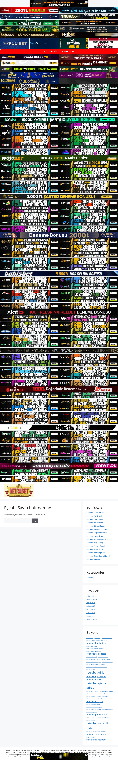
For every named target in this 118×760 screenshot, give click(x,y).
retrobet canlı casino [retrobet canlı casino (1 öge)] (103, 657)
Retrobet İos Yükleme (94, 522)
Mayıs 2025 (90, 603)
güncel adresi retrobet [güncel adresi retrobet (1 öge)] (106, 638)
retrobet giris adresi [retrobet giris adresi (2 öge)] (96, 676)
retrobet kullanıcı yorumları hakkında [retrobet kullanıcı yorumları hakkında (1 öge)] (95, 698)
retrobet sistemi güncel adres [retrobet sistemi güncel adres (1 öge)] (93, 717)
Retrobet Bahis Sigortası (95, 552)
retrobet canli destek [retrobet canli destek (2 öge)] (96, 653)
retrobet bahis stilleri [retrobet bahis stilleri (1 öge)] (91, 646)
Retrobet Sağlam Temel (95, 546)
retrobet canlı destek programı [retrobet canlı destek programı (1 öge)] (93, 662)
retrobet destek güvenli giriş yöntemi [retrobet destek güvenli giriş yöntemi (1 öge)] (95, 664)
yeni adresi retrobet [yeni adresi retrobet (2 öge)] (96, 739)
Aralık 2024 (90, 613)
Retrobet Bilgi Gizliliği (94, 542)
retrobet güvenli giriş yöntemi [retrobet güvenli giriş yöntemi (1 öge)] (106, 691)
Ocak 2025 (90, 609)
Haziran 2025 (91, 599)
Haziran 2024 (91, 619)
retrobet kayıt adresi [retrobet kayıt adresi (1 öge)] (91, 696)
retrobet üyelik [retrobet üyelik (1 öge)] (90, 737)
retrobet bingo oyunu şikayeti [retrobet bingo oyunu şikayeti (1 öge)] (93, 651)
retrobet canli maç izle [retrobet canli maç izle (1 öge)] (91, 657)
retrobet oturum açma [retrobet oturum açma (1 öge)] (107, 709)
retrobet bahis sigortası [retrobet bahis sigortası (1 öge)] (101, 640)
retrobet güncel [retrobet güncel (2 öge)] (94, 679)
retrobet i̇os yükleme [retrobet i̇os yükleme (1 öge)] (102, 693)
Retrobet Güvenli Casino (95, 526)
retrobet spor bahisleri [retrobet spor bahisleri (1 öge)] (91, 720)
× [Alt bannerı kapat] (86, 755)
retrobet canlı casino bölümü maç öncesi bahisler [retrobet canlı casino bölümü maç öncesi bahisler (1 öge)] (98, 659)
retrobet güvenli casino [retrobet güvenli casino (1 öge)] (92, 691)
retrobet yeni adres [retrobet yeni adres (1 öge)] (101, 731)
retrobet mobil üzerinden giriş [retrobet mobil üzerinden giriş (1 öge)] (93, 709)
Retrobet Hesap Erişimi (95, 536)
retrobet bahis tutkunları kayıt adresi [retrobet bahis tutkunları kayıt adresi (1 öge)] (95, 648)
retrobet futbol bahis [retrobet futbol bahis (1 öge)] (91, 669)
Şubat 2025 (90, 606)
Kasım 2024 (90, 616)
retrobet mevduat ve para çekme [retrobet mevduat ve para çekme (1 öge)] (94, 707)
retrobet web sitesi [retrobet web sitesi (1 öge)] (91, 731)
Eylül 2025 (90, 596)
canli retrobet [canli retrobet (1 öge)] (89, 638)
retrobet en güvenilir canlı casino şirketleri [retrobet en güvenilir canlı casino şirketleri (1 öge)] (96, 667)
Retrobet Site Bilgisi (94, 516)
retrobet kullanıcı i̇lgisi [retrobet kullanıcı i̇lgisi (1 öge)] (102, 696)
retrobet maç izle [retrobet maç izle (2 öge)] (94, 701)
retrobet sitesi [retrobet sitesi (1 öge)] (105, 717)
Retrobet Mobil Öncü (94, 549)
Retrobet (89, 577)
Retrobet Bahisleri (93, 559)
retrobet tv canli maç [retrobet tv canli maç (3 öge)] (97, 725)
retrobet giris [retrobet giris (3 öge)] (95, 672)
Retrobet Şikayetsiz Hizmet (96, 529)
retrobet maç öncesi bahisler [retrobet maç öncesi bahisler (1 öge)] (93, 704)
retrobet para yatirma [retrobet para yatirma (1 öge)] (91, 712)
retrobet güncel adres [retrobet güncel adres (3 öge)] (96, 685)
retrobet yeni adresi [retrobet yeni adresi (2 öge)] (96, 734)
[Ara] (35, 521)
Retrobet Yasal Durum (95, 512)
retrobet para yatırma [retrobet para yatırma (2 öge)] (97, 714)
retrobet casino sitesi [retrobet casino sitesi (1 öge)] (107, 662)
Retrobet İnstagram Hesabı (97, 539)
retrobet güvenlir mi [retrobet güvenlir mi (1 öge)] (91, 693)
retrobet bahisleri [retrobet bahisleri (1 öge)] (90, 640)
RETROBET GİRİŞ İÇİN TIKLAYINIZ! (59, 51)
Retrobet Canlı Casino (94, 519)
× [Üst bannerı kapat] (86, 2)
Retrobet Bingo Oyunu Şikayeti (98, 556)
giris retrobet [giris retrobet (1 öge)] (97, 638)
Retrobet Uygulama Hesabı (96, 532)
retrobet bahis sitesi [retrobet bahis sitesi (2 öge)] (96, 643)
